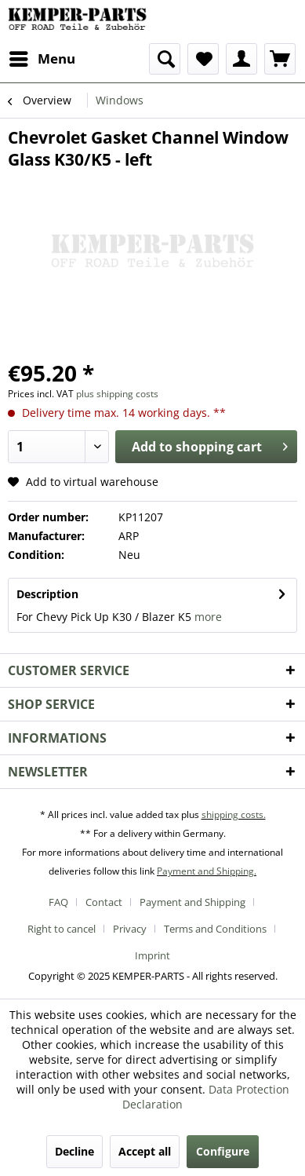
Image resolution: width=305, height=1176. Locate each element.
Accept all (144, 1151)
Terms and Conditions (215, 929)
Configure (222, 1151)
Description (47, 593)
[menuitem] (41, 59)
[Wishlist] (203, 59)
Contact (103, 902)
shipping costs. (234, 814)
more (208, 616)
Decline (74, 1151)
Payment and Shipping (192, 902)
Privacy (130, 929)
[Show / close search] (164, 59)
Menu (42, 57)
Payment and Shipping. (206, 871)
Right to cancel (61, 929)
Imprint (152, 955)
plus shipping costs (117, 393)
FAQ (58, 902)
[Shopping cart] (280, 59)
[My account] (241, 59)
